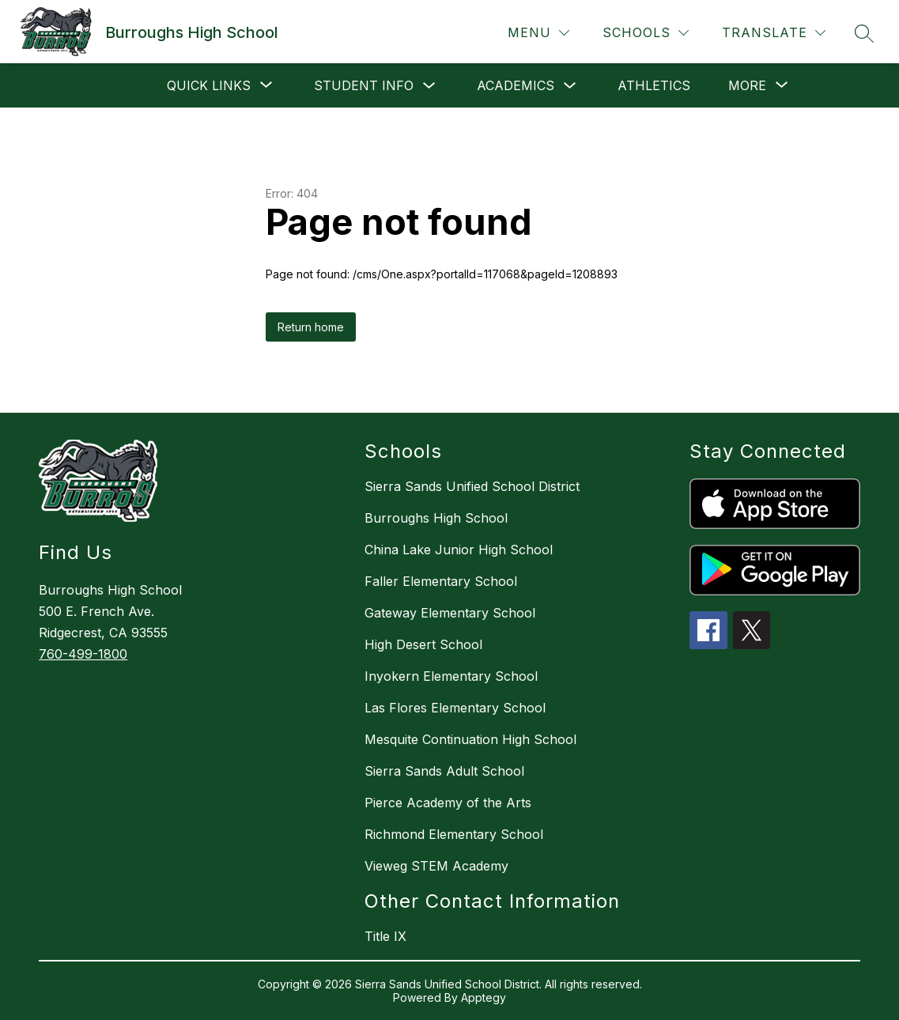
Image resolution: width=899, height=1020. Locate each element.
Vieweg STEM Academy (436, 866)
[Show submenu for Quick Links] (209, 85)
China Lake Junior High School (459, 549)
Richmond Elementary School (454, 834)
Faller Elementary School (441, 581)
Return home (311, 327)
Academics (515, 85)
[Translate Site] (773, 33)
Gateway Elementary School (450, 613)
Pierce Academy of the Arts (448, 802)
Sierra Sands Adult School (444, 771)
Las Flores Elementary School (455, 708)
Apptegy (483, 997)
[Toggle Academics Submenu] (570, 85)
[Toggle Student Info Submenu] (429, 85)
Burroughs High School (436, 518)
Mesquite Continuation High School (470, 739)
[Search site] (864, 33)
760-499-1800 (83, 654)
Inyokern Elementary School (451, 676)
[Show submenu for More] (747, 85)
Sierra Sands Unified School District (472, 486)
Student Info (364, 85)
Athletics (654, 85)
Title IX (385, 936)
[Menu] (538, 33)
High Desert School (423, 644)
